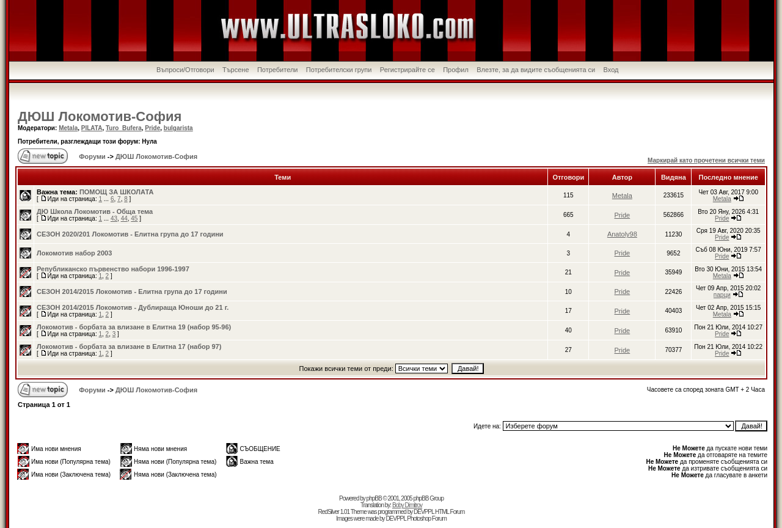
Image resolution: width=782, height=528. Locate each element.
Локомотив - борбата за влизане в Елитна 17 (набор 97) (129, 346)
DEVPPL (424, 511)
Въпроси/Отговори (185, 69)
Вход (611, 69)
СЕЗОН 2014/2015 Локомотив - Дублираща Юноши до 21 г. (132, 307)
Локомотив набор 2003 (74, 253)
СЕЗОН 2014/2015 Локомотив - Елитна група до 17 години (132, 291)
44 (124, 218)
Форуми (91, 156)
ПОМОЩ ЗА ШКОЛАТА (116, 192)
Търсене (235, 69)
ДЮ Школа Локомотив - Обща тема (95, 211)
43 (114, 218)
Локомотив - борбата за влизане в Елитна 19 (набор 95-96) (134, 327)
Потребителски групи (339, 69)
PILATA (92, 128)
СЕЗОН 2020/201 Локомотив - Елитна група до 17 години (130, 234)
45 (134, 218)
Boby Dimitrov (407, 505)
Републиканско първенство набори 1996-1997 (113, 269)
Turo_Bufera (124, 128)
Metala (68, 128)
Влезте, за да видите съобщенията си (536, 69)
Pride (152, 128)
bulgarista (178, 128)
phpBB (374, 498)
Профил (456, 69)
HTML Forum (450, 511)
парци (722, 295)
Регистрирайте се (407, 69)
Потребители (277, 69)
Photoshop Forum (427, 518)
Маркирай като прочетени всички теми (706, 160)
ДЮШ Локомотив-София (99, 116)
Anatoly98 (622, 234)
